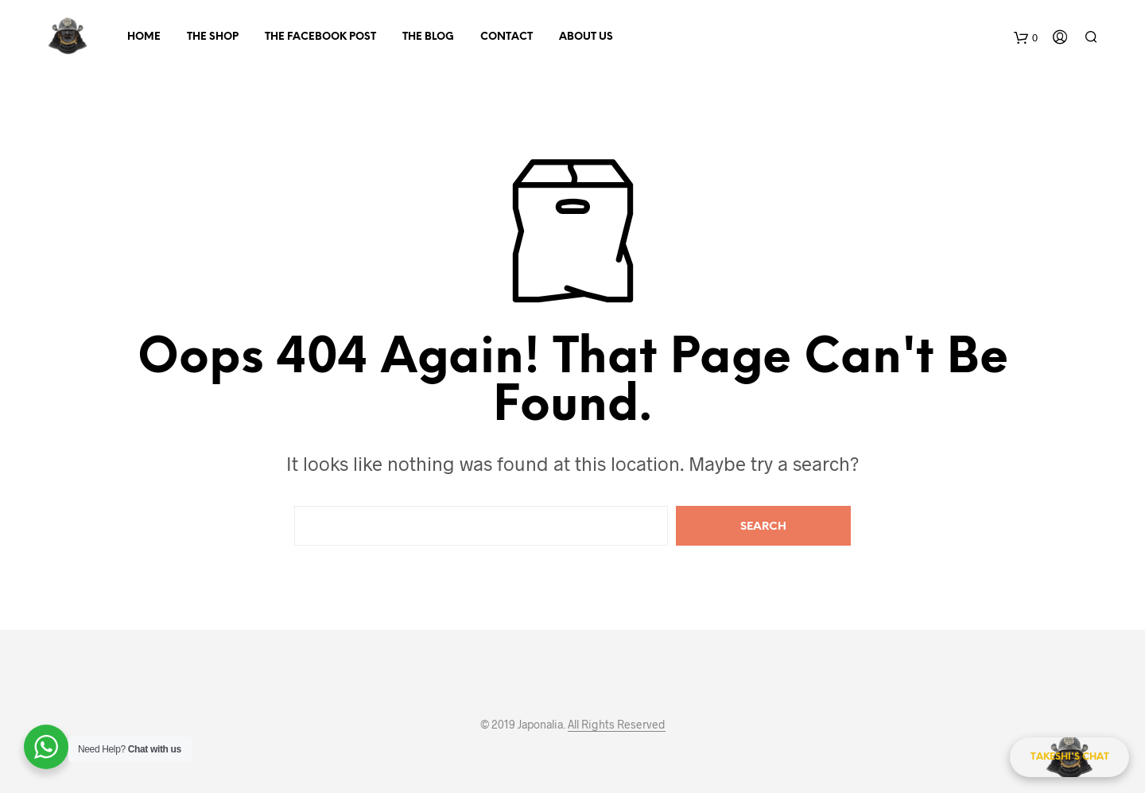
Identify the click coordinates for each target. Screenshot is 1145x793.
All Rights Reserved (617, 724)
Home (144, 37)
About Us (586, 37)
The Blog (428, 37)
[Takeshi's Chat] (1069, 757)
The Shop (213, 37)
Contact (506, 37)
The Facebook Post (320, 37)
